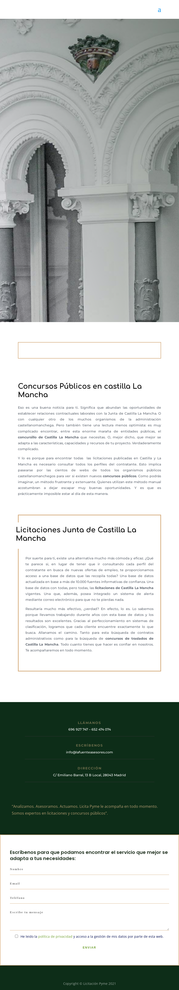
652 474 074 (101, 729)
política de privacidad (55, 936)
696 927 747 (78, 729)
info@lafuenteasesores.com (89, 752)
